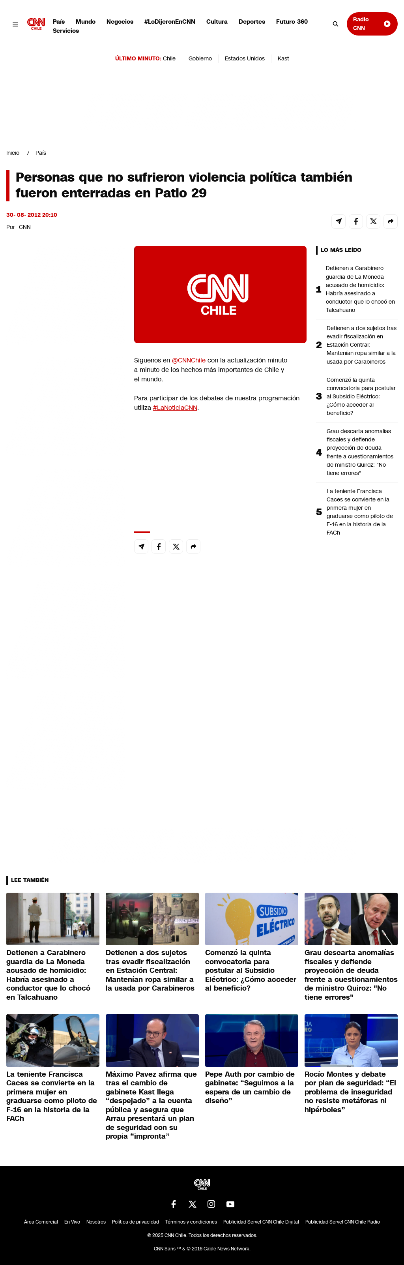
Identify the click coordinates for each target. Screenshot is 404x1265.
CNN (25, 227)
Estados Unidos (245, 58)
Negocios (120, 21)
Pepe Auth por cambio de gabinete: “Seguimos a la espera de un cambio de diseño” (250, 1087)
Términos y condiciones (191, 1222)
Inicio (12, 153)
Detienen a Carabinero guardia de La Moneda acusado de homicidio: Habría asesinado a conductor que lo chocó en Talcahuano (360, 289)
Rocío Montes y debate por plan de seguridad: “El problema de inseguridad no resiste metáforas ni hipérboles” (350, 1092)
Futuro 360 (292, 21)
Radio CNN (372, 23)
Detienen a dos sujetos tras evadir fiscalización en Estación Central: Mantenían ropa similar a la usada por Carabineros (362, 344)
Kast (283, 58)
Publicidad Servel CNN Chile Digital (261, 1222)
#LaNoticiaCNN (175, 407)
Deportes (252, 21)
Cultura (217, 21)
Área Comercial (41, 1222)
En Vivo (72, 1222)
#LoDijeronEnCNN (169, 21)
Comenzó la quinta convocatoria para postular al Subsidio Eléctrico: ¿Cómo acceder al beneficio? (361, 396)
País (59, 21)
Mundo (85, 21)
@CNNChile (189, 360)
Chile (169, 58)
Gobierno (200, 58)
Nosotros (96, 1222)
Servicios (66, 30)
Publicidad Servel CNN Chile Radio (342, 1222)
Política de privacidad (135, 1222)
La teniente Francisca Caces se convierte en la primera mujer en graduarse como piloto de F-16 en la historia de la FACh (360, 512)
